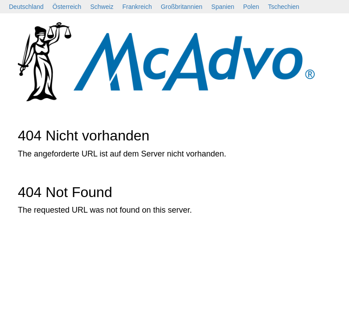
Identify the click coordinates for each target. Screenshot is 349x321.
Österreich (67, 6)
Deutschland (26, 6)
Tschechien (283, 6)
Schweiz (101, 6)
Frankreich (137, 6)
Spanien (222, 6)
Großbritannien (181, 6)
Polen (251, 6)
